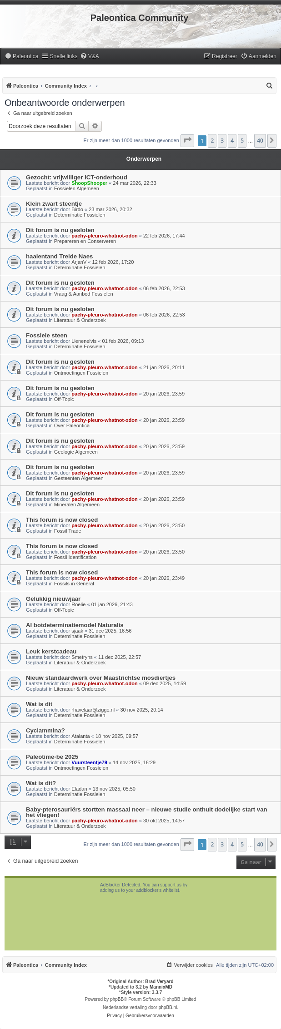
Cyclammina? (45, 730)
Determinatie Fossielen (79, 215)
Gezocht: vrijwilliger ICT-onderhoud (76, 177)
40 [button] (260, 140)
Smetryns (81, 657)
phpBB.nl (168, 1007)
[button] (187, 140)
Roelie (78, 604)
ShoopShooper (89, 183)
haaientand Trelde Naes (59, 256)
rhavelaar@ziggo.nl (93, 709)
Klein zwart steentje (54, 203)
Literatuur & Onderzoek (80, 320)
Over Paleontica (72, 425)
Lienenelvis (83, 341)
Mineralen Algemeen (77, 504)
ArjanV (78, 262)
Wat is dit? (41, 783)
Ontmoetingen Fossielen (81, 373)
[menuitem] (21, 56)
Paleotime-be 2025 (52, 756)
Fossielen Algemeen (76, 188)
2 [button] (212, 140)
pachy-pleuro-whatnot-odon (104, 235)
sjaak (77, 630)
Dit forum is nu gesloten (60, 230)
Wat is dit (39, 704)
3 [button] (222, 140)
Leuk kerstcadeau (51, 651)
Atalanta (80, 736)
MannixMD (161, 986)
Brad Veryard (159, 981)
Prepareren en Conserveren (85, 241)
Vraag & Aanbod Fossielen (83, 294)
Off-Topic (64, 399)
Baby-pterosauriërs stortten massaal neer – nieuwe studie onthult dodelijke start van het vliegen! (146, 812)
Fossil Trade (67, 531)
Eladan (79, 789)
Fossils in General (74, 583)
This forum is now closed (62, 519)
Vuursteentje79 (89, 762)
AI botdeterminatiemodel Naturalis (75, 625)
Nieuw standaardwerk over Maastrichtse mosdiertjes (101, 677)
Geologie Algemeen (76, 452)
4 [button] (232, 140)
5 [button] (242, 140)
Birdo (77, 209)
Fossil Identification (75, 557)
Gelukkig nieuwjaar (53, 598)
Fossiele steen (46, 335)
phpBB (117, 999)
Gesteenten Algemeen (79, 478)
